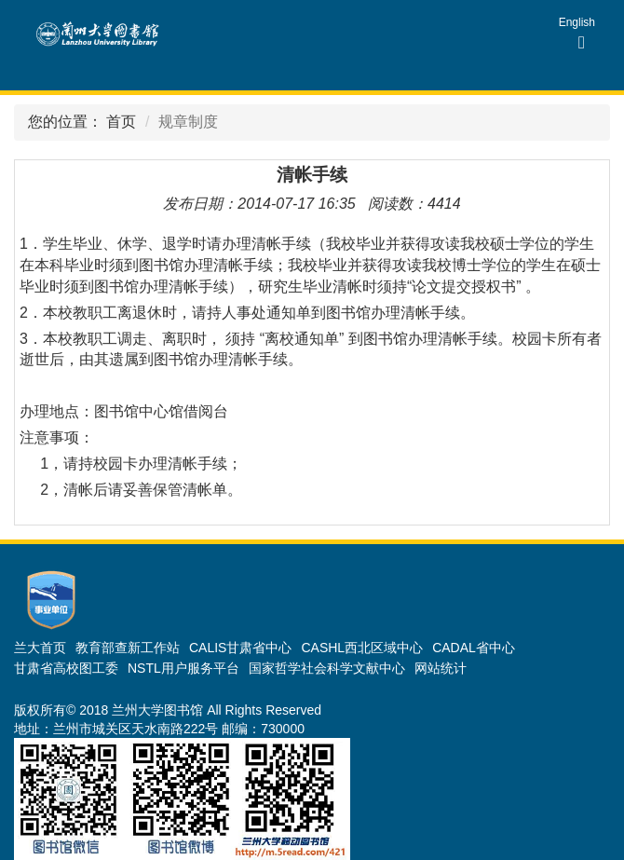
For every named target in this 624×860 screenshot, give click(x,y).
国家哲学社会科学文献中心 (327, 668)
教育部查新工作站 (127, 647)
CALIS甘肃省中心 (240, 647)
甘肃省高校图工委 (66, 668)
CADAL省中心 (473, 647)
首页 (121, 122)
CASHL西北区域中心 (362, 647)
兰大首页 (40, 647)
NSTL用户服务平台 (183, 668)
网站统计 (440, 668)
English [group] (577, 22)
